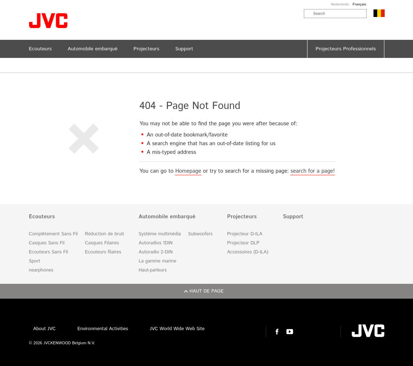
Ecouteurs (42, 217)
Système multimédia (160, 234)
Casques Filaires (102, 243)
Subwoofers (200, 234)
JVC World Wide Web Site (177, 329)
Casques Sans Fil (47, 243)
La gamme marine (157, 261)
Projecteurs (242, 217)
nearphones (41, 270)
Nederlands (340, 4)
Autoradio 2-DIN (156, 252)
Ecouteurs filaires (103, 252)
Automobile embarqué (167, 217)
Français (359, 4)
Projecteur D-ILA (244, 234)
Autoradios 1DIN (156, 243)
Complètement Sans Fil (53, 234)
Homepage (188, 171)
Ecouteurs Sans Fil (48, 252)
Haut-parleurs (152, 270)
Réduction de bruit (104, 234)
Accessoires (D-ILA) (247, 252)
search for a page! (312, 171)
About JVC (44, 329)
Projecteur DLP (243, 243)
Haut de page (206, 291)
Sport (35, 261)
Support (293, 217)
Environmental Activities (102, 329)
